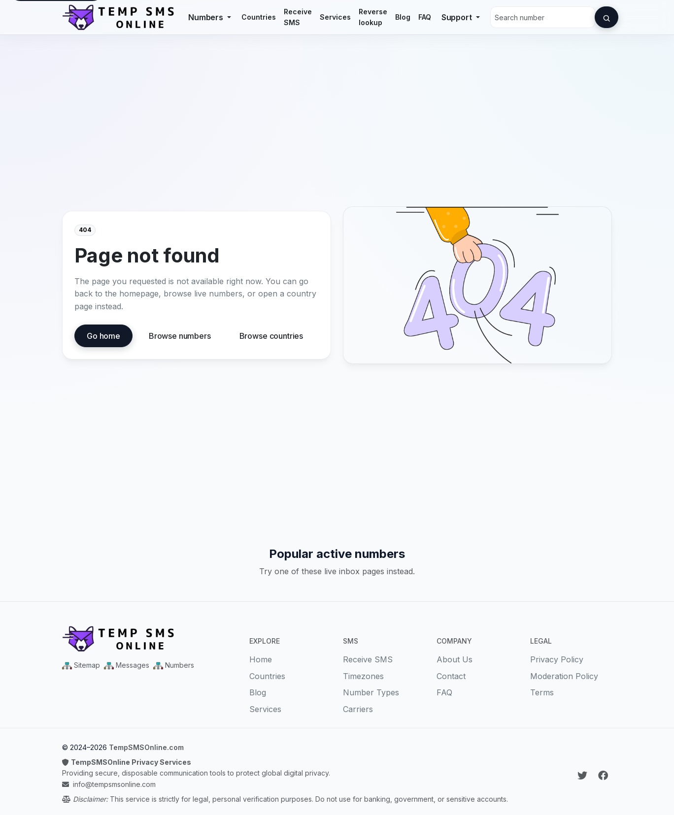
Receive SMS (298, 17)
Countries (258, 17)
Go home (103, 336)
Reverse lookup (373, 17)
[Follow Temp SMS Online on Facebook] (603, 776)
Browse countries (271, 336)
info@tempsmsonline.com (114, 784)
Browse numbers (180, 336)
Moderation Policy (564, 676)
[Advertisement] (337, 127)
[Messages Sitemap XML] (126, 665)
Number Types (371, 692)
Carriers (358, 709)
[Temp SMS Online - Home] (149, 638)
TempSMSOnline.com (146, 747)
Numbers (206, 17)
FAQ (424, 17)
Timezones (363, 676)
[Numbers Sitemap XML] (173, 665)
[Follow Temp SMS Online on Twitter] (583, 776)
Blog (402, 17)
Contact (451, 676)
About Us (454, 659)
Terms (542, 692)
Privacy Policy (556, 659)
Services (335, 17)
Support (457, 17)
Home (260, 659)
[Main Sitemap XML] (81, 665)
